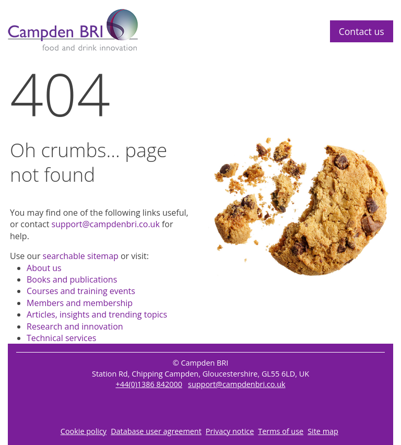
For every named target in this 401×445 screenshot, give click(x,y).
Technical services (61, 338)
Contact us (361, 31)
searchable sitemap (81, 256)
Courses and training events (81, 291)
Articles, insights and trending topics (97, 314)
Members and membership (80, 303)
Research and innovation (75, 326)
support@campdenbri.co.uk (106, 224)
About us (44, 268)
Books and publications (72, 279)
